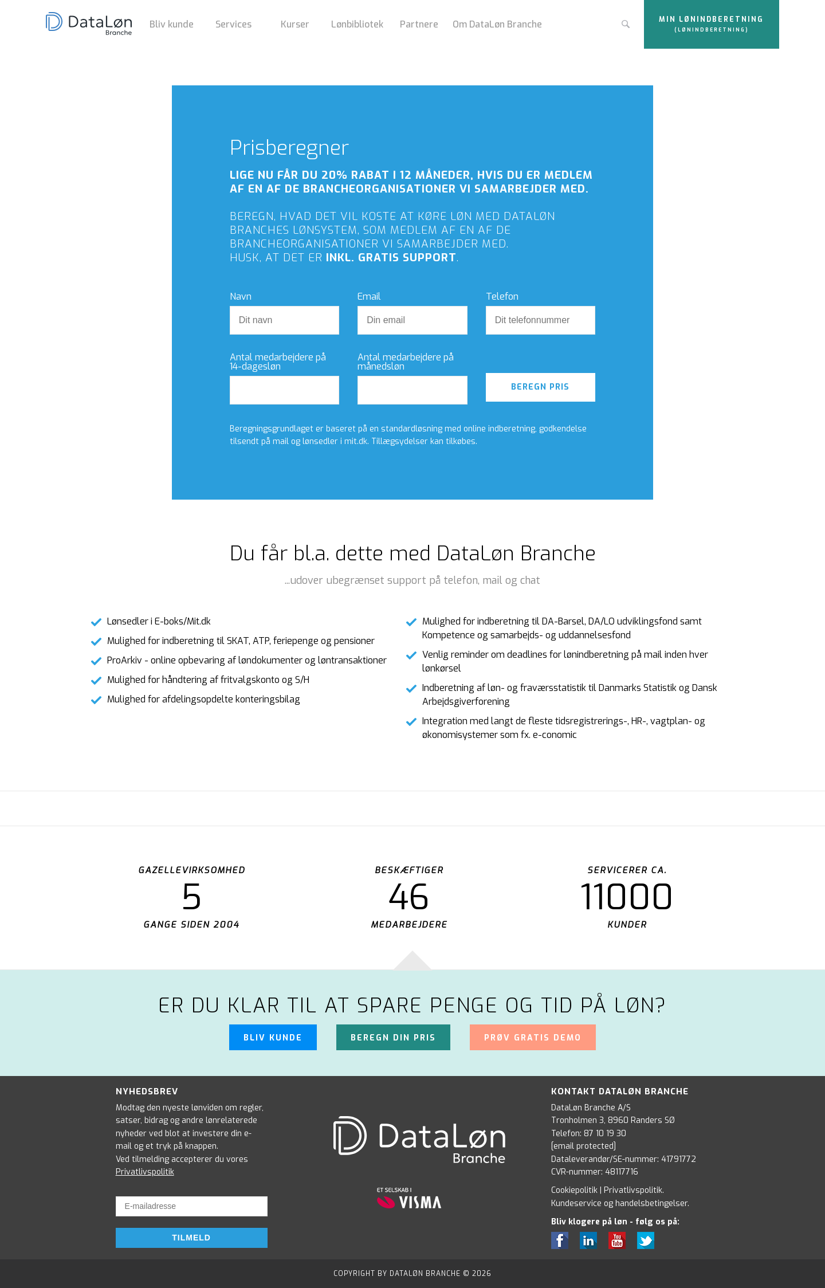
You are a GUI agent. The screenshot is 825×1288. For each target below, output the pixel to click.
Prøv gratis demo (533, 1037)
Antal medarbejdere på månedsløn (406, 362)
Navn (241, 296)
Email (369, 296)
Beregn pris (540, 387)
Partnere (419, 24)
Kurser (295, 24)
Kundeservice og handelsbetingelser (619, 1203)
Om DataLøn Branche (497, 24)
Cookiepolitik (574, 1190)
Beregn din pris (393, 1037)
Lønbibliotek (357, 24)
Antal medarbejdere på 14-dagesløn (278, 362)
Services (233, 24)
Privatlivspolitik (145, 1172)
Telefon (502, 296)
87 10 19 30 (605, 1133)
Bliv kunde (172, 24)
